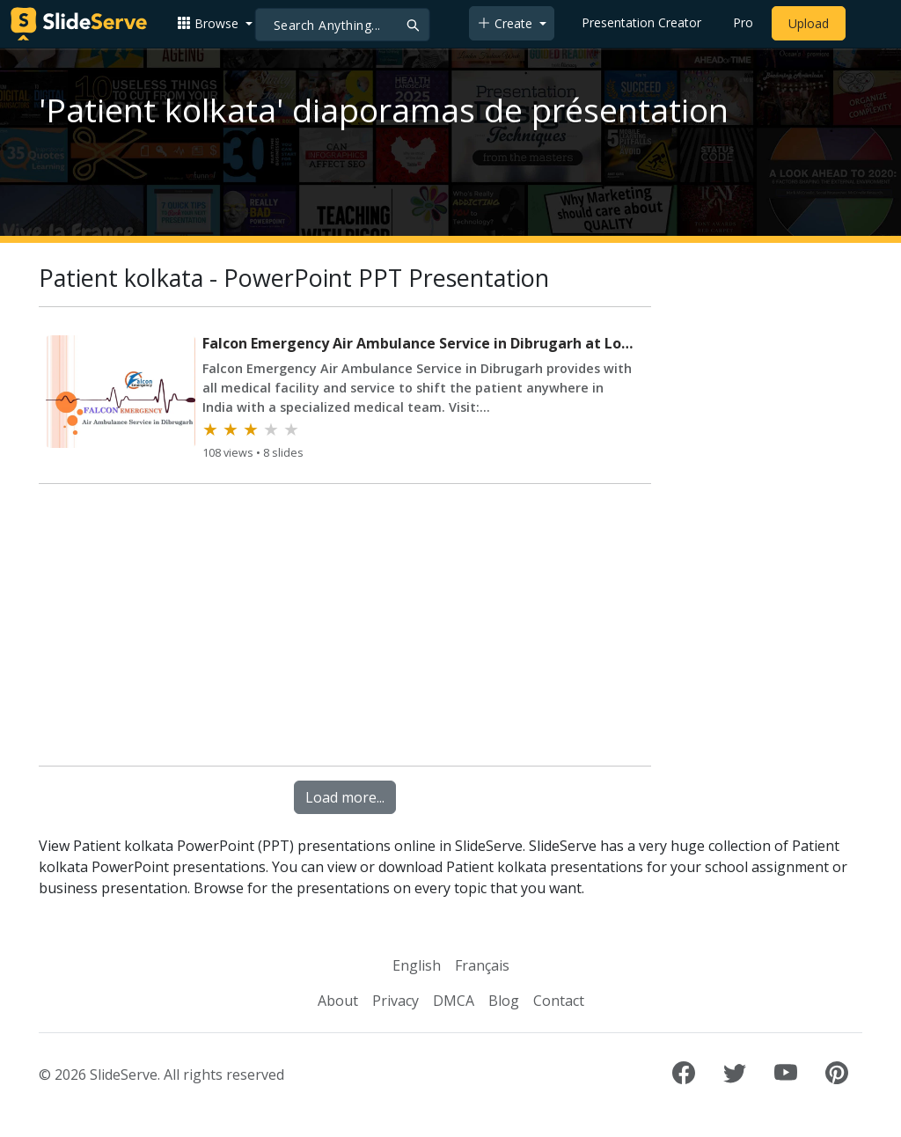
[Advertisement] (345, 628)
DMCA (453, 1000)
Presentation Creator (641, 22)
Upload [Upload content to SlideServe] (808, 23)
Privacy (395, 1000)
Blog (503, 1000)
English (416, 965)
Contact (558, 1000)
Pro (743, 22)
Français (482, 965)
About (338, 1000)
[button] (215, 23)
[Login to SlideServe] (869, 24)
